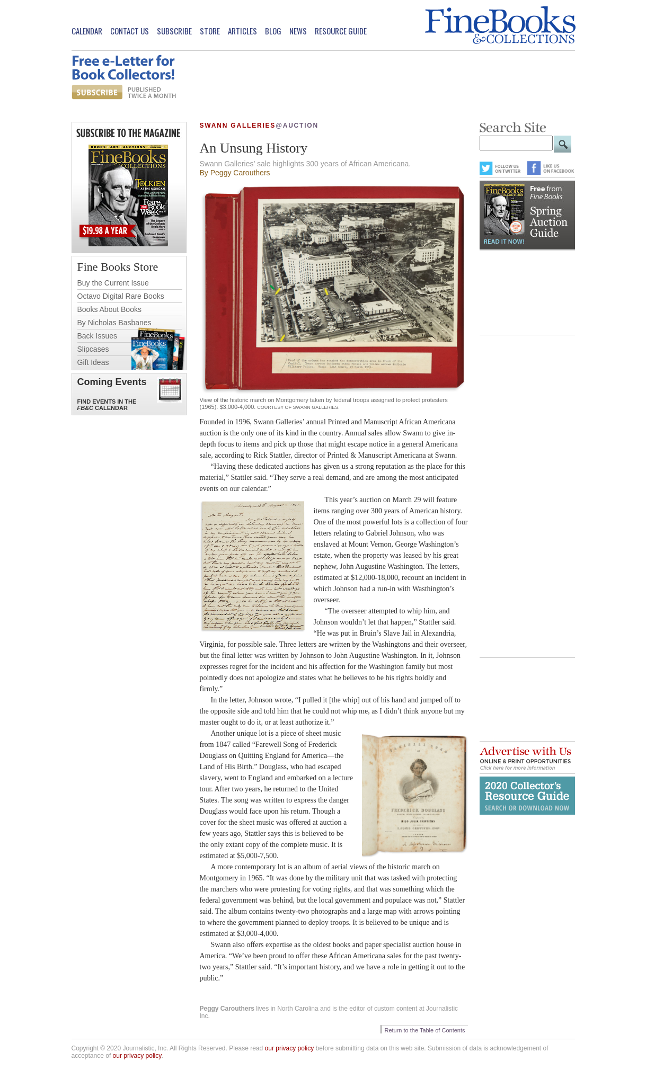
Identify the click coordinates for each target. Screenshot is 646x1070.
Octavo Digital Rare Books (120, 296)
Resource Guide (341, 31)
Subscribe (174, 31)
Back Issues (97, 336)
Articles (242, 31)
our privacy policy (289, 1048)
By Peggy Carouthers (235, 172)
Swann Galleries (238, 125)
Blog (273, 31)
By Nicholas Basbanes (114, 322)
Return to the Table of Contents (424, 1030)
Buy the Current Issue (113, 283)
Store (210, 31)
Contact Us (129, 31)
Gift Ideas (93, 362)
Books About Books (109, 309)
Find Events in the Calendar (107, 404)
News (298, 31)
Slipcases (93, 349)
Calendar (87, 31)
